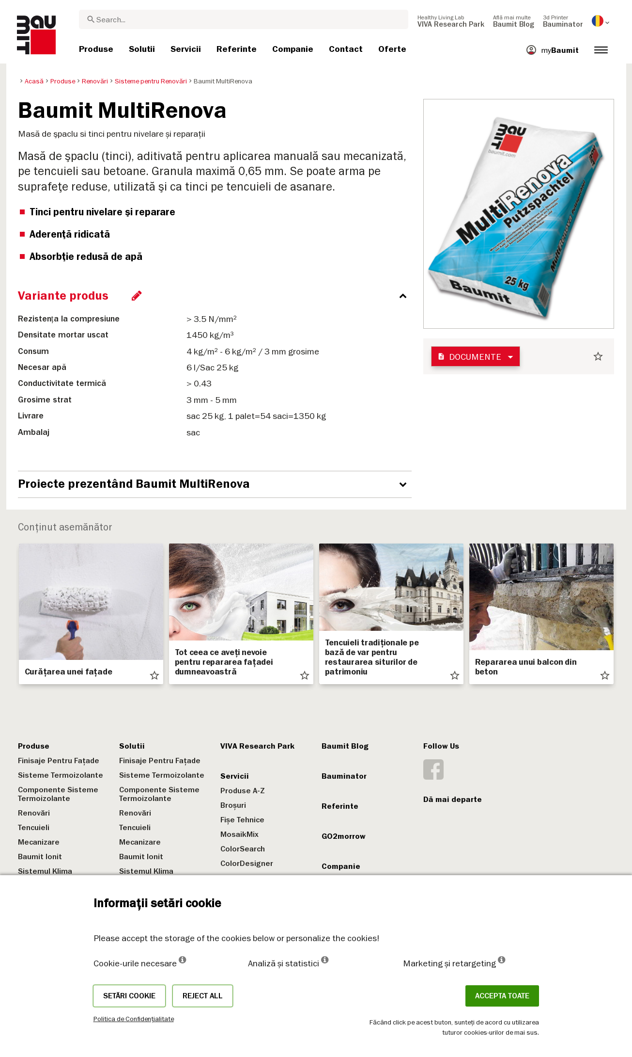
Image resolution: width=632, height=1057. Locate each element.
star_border (598, 356)
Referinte (340, 806)
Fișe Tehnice (242, 820)
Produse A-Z (242, 791)
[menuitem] (451, 21)
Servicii (234, 776)
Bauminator (344, 776)
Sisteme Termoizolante (60, 775)
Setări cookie (129, 996)
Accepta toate (502, 996)
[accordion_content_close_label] (217, 295)
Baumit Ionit (40, 857)
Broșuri (233, 805)
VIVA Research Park (257, 746)
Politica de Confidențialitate (133, 1018)
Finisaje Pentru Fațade (58, 761)
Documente (469, 356)
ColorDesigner (246, 863)
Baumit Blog (345, 746)
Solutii (132, 746)
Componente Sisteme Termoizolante (58, 794)
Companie (341, 866)
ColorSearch (242, 849)
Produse (33, 746)
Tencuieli (33, 828)
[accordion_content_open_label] (217, 484)
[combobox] (243, 19)
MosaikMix (239, 834)
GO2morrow (344, 836)
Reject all (203, 996)
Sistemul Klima (45, 871)
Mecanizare (39, 842)
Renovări (34, 813)
